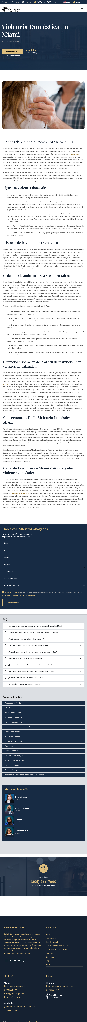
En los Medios (51, 951)
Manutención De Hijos (13, 741)
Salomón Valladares (23, 808)
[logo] (11, 9)
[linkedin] (19, 954)
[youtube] (14, 954)
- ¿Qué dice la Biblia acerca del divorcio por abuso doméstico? (28, 665)
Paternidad (9, 746)
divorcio (6, 384)
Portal (78, 2)
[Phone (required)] (43, 557)
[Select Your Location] (43, 585)
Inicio (3, 41)
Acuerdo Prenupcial (12, 770)
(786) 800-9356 (10, 1004)
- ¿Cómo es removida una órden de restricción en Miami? (26, 645)
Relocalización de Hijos (14, 756)
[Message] (43, 564)
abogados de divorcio (20, 493)
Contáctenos (50, 947)
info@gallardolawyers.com (14, 987)
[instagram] (10, 954)
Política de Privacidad (29, 595)
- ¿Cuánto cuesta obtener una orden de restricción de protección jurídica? (32, 632)
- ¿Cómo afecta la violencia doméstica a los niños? (24, 678)
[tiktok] (23, 954)
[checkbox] (3, 592)
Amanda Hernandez (23, 831)
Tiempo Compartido (12, 736)
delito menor (76, 154)
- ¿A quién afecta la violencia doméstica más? (22, 684)
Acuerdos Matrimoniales (14, 760)
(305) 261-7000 (44, 2)
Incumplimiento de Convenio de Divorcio (20, 727)
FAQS (48, 958)
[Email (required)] (43, 550)
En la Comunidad (52, 936)
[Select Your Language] (43, 578)
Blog (47, 954)
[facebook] (6, 954)
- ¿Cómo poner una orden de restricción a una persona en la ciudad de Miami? (34, 626)
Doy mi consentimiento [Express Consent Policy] (12, 592)
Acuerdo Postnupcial (13, 765)
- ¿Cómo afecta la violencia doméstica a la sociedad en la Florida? (29, 671)
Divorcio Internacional (13, 722)
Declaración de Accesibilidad (56, 943)
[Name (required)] (43, 543)
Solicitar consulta (12, 603)
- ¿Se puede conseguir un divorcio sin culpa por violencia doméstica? (31, 652)
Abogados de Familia (13, 703)
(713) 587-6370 (52, 984)
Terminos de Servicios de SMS (57, 939)
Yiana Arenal (20, 819)
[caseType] (43, 571)
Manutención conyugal (13, 717)
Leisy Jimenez (21, 797)
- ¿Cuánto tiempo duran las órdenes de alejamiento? (24, 639)
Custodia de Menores (13, 732)
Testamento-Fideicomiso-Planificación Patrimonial (24, 775)
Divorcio (8, 708)
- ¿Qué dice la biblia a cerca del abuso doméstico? (24, 658)
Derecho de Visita (11, 751)
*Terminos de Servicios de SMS (12, 595)
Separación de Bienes (13, 713)
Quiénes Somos (51, 932)
